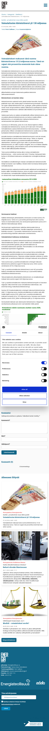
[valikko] (45, 5)
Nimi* (3, 436)
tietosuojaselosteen (7, 704)
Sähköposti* (5, 444)
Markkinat (19, 14)
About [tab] (40, 332)
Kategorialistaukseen (9, 640)
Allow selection (24, 395)
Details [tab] (24, 332)
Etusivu (4, 14)
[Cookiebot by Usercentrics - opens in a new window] (38, 327)
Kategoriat (11, 14)
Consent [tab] (9, 332)
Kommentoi (6, 413)
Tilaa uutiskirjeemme (8, 693)
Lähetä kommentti (9, 452)
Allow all (24, 389)
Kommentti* (5, 420)
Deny (24, 402)
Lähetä (6, 708)
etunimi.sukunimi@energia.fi (18, 671)
